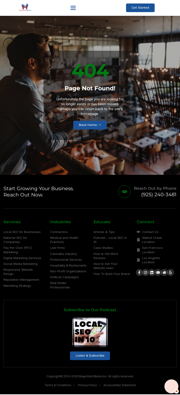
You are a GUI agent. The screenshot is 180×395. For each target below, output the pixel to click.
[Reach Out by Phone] (124, 192)
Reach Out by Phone (155, 188)
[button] (73, 7)
